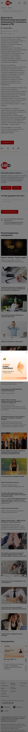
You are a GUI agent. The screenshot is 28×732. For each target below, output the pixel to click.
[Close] (26, 352)
